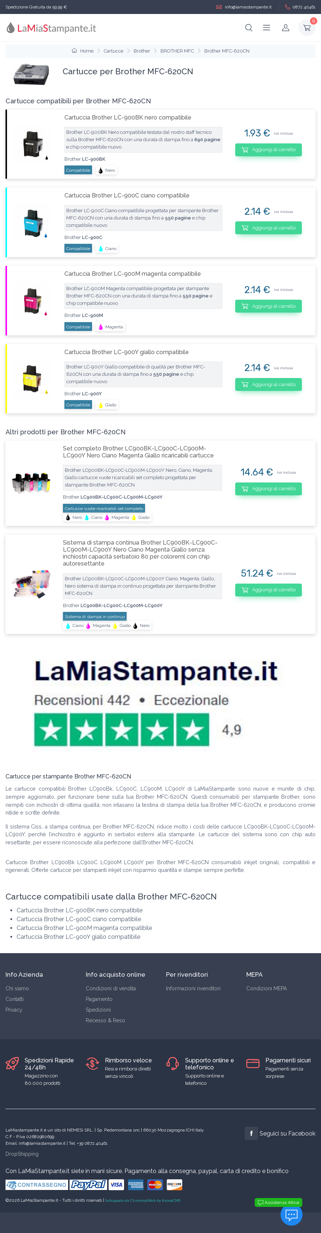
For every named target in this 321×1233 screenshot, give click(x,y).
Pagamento (99, 999)
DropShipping (22, 1154)
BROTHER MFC (177, 51)
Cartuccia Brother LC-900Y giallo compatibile (126, 352)
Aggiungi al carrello (268, 149)
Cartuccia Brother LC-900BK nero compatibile (127, 117)
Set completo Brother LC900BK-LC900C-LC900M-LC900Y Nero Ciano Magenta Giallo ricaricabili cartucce (138, 452)
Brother (142, 51)
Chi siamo (17, 988)
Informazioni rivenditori (193, 988)
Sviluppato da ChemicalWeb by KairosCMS (142, 1200)
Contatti (15, 999)
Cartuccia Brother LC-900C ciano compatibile (127, 195)
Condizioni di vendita (111, 988)
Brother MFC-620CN (227, 51)
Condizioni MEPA (266, 988)
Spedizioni (98, 1010)
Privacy (14, 1010)
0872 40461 (300, 7)
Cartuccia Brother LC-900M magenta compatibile (132, 273)
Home (83, 51)
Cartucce (113, 51)
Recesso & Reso (105, 1020)
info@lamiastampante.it (244, 7)
